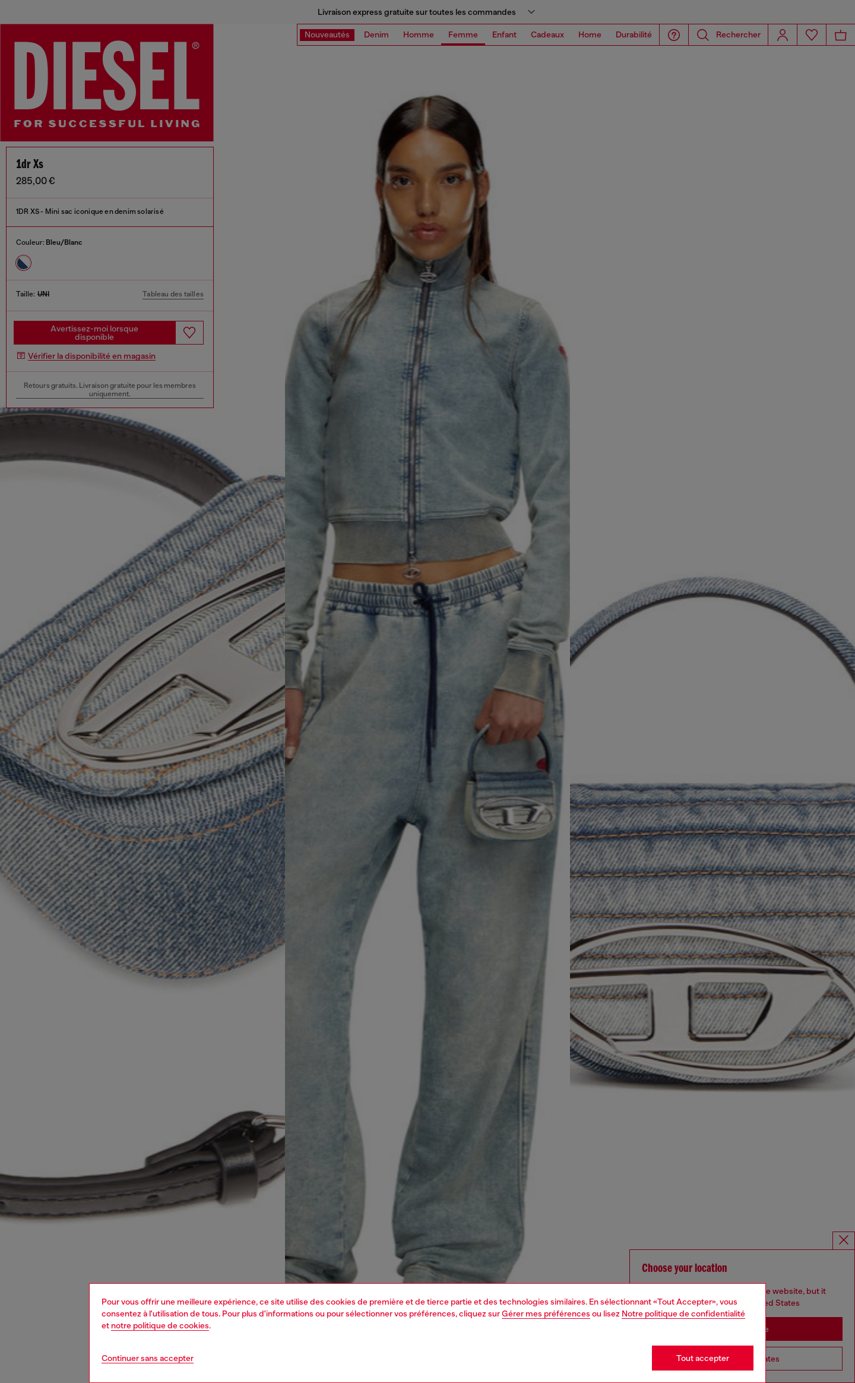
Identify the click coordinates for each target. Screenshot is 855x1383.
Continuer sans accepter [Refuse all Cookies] (148, 1358)
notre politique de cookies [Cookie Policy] (160, 1325)
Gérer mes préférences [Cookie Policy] (546, 1313)
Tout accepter (702, 1358)
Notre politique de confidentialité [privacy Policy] (683, 1313)
